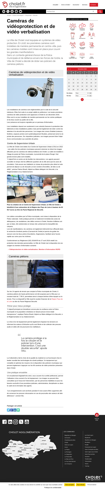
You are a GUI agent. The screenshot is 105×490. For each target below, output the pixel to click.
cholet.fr (17, 3)
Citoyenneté (28, 15)
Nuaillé (87, 444)
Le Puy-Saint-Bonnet (70, 461)
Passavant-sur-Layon (90, 447)
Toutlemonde (88, 459)
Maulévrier (87, 437)
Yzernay (87, 466)
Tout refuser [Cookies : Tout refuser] (80, 484)
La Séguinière (68, 454)
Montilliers (87, 442)
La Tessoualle (68, 456)
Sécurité (35, 15)
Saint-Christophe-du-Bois (91, 449)
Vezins (86, 463)
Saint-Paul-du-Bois (90, 454)
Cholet (66, 442)
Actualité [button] (56, 4)
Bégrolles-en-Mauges (70, 435)
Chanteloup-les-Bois (70, 440)
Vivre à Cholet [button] (66, 4)
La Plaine (67, 449)
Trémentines (88, 461)
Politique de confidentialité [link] (52, 487)
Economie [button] (76, 4)
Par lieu (69, 95)
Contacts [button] (93, 4)
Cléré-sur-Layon (69, 444)
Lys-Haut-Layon (89, 435)
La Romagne (68, 452)
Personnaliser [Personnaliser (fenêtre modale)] (91, 484)
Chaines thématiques (18, 15)
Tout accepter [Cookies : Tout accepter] (69, 484)
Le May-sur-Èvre (69, 459)
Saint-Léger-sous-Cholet (91, 452)
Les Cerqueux (68, 463)
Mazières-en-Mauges (90, 440)
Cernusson (67, 437)
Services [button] (85, 4)
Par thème (69, 93)
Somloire (87, 456)
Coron (66, 447)
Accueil (9, 15)
